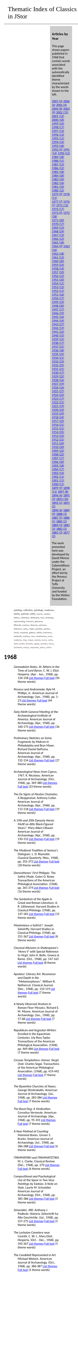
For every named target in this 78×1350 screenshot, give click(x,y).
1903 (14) (58, 473)
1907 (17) (58, 458)
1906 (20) (58, 462)
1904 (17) (58, 469)
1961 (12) (58, 257)
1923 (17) (58, 399)
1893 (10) (62, 499)
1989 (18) (58, 157)
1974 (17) (58, 209)
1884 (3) (57, 525)
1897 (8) (63, 492)
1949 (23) (58, 302)
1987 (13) (58, 164)
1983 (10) (58, 179)
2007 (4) (57, 101)
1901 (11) (58, 480)
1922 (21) (58, 402)
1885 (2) (61, 521)
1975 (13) (62, 205)
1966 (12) (58, 239)
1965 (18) (58, 242)
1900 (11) (58, 484)
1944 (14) (58, 320)
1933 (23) (58, 361)
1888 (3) (61, 514)
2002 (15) (62, 112)
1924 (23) (58, 395)
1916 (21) (58, 425)
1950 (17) (58, 298)
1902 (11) (58, 477)
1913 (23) (58, 436)
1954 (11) (58, 283)
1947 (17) (58, 309)
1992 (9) (57, 149)
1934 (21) (58, 358)
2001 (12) (58, 116)
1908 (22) (58, 454)
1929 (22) (58, 376)
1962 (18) (58, 254)
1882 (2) (61, 529)
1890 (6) (57, 510)
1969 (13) (58, 228)
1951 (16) (58, 294)
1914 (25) (58, 432)
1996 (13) (58, 135)
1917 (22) (58, 421)
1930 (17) (58, 373)
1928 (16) (58, 380)
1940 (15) (58, 335)
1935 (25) (58, 354)
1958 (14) (58, 268)
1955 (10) (58, 280)
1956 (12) (58, 276)
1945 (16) (58, 317)
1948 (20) (58, 306)
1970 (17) (58, 224)
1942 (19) (58, 328)
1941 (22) (58, 332)
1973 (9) (57, 213)
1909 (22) (58, 451)
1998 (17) (58, 127)
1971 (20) (58, 220)
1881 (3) (57, 532)
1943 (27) (58, 324)
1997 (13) (58, 131)
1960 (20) (58, 261)
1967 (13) (58, 235)
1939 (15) (58, 339)
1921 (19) (58, 406)
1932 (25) (58, 365)
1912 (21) (58, 439)
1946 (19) (58, 313)
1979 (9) (57, 194)
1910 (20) (58, 447)
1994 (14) (58, 142)
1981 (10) (58, 187)
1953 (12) (58, 287)
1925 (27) (58, 391)
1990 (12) (64, 153)
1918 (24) (58, 417)
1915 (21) (58, 428)
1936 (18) (58, 350)
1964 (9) (57, 246)
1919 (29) (58, 413)
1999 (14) (58, 123)
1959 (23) (58, 265)
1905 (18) (58, 465)
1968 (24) (58, 231)
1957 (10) (58, 272)
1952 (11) (58, 291)
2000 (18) (58, 120)
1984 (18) (58, 175)
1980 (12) (58, 190)
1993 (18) (58, 146)
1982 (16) (58, 183)
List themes (36, 678)
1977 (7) (57, 202)
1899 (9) (57, 488)
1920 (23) (58, 410)
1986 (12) (58, 168)
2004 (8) (57, 109)
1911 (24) (58, 443)
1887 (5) (57, 518)
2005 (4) (61, 105)
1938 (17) (58, 343)
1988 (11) (58, 161)
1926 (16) (58, 387)
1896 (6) (57, 495)
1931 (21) (58, 369)
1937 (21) (58, 347)
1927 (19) (58, 384)
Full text (49, 678)
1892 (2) (57, 503)
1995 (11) (58, 138)
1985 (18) (58, 172)
